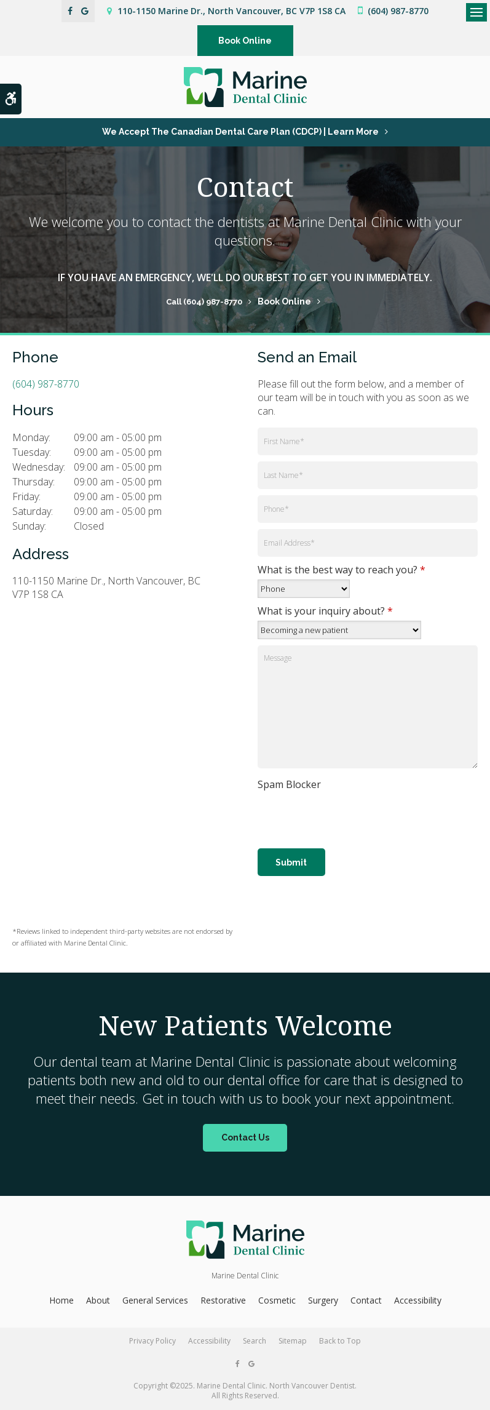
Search (254, 1341)
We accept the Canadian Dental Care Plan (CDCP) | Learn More (240, 132)
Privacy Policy (152, 1341)
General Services (155, 1300)
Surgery (323, 1300)
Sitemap (293, 1341)
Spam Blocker (289, 784)
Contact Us (245, 1137)
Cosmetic (277, 1300)
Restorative (223, 1300)
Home (61, 1300)
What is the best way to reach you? (341, 569)
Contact (366, 1300)
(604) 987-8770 (398, 11)
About (98, 1300)
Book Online (245, 41)
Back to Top (340, 1341)
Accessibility (417, 1300)
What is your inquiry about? (325, 611)
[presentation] (329, 812)
